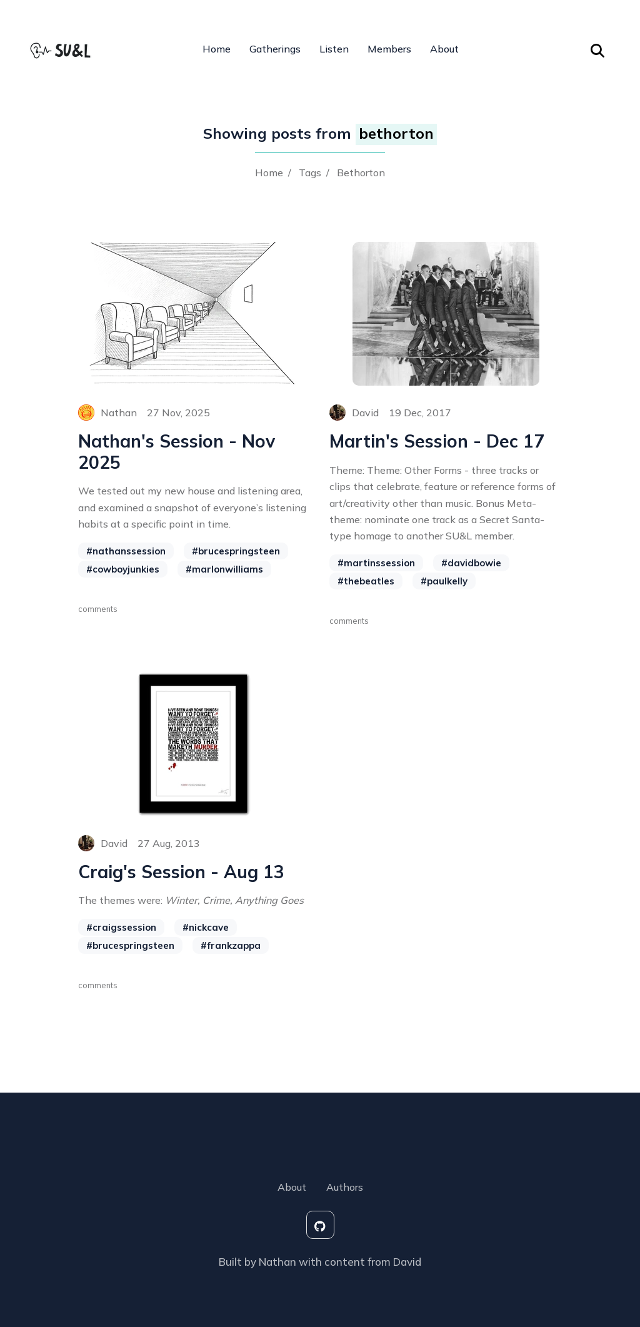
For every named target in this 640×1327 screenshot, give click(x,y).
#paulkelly (444, 581)
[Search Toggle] (597, 48)
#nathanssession (126, 551)
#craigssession (121, 927)
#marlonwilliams (224, 569)
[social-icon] (320, 1225)
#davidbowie (471, 563)
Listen (334, 49)
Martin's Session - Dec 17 (436, 441)
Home (216, 49)
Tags (310, 172)
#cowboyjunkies (122, 569)
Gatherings (275, 49)
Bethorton (361, 172)
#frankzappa (231, 945)
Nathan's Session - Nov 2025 (176, 452)
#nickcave (205, 927)
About (444, 49)
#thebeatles (366, 581)
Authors (344, 1187)
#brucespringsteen (236, 551)
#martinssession (376, 563)
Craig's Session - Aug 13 (181, 872)
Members (389, 49)
